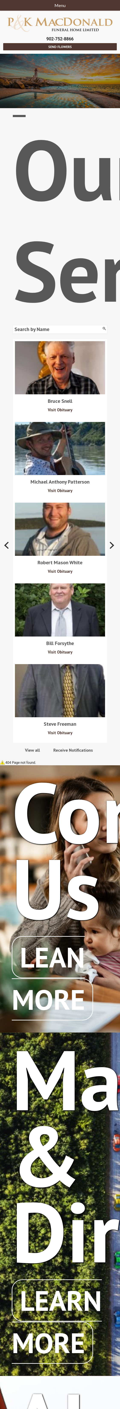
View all (32, 750)
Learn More (57, 1321)
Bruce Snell (60, 401)
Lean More (48, 978)
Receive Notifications (73, 750)
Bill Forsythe (60, 643)
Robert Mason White (60, 562)
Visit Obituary (60, 410)
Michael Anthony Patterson (60, 481)
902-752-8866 (59, 38)
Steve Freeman (60, 724)
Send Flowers (60, 47)
